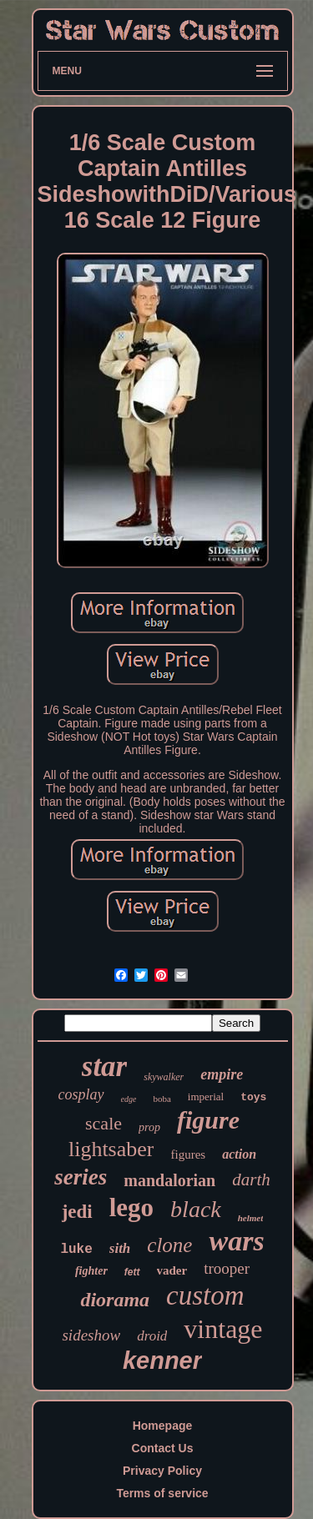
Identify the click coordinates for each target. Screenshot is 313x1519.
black (195, 1209)
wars (236, 1240)
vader (172, 1270)
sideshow (91, 1335)
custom (205, 1295)
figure (208, 1120)
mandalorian (169, 1180)
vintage (223, 1329)
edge (129, 1099)
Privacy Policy (162, 1470)
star (104, 1066)
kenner (162, 1360)
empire (221, 1074)
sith (120, 1248)
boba (161, 1099)
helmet (251, 1218)
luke (76, 1249)
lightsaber (111, 1149)
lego (131, 1207)
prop (149, 1127)
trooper (227, 1268)
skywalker (164, 1077)
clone (169, 1245)
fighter (91, 1271)
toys (253, 1097)
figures (187, 1154)
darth (251, 1179)
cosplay (81, 1094)
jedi (77, 1211)
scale (103, 1123)
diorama (114, 1299)
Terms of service (162, 1493)
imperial (206, 1096)
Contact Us (163, 1448)
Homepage (163, 1425)
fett (132, 1272)
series (80, 1177)
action (239, 1154)
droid (152, 1336)
